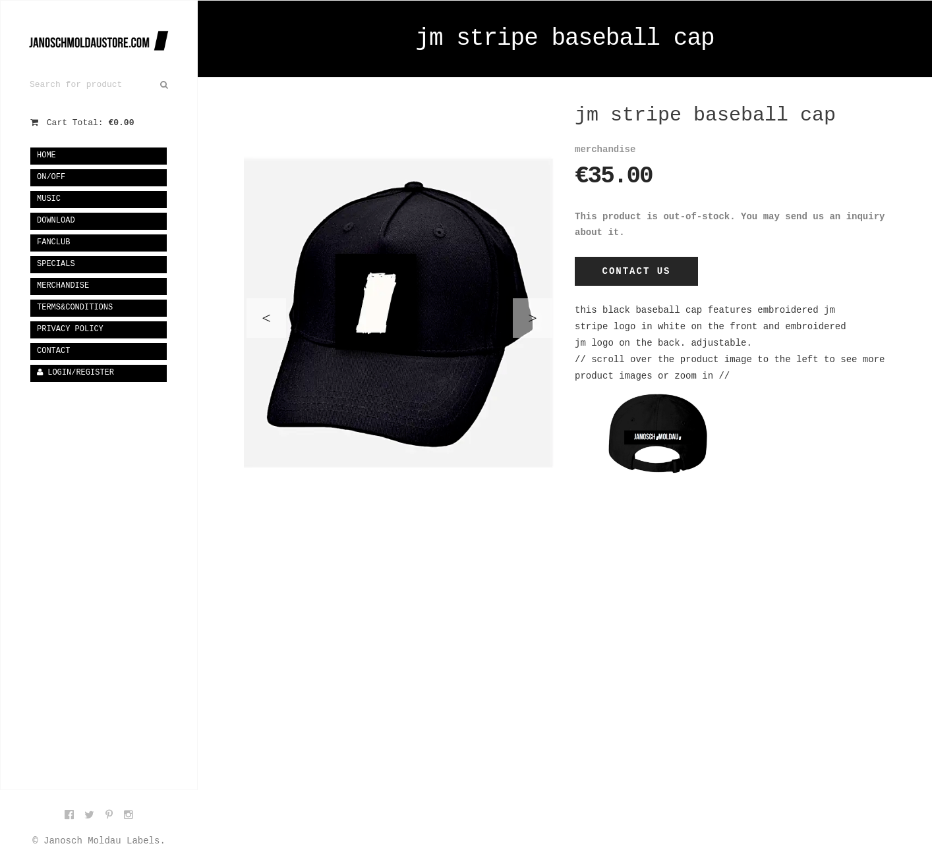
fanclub (53, 242)
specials (56, 264)
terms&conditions (75, 307)
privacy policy (70, 329)
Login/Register (75, 372)
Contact (53, 351)
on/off (51, 177)
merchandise (63, 285)
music (49, 198)
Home (46, 155)
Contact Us (636, 271)
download (56, 220)
